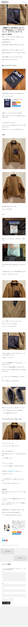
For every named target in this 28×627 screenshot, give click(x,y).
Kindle (14, 102)
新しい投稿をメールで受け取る (8, 593)
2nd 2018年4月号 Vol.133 (17, 99)
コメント (3, 564)
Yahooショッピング (17, 105)
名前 (3, 576)
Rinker (17, 100)
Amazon (19, 102)
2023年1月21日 (5, 545)
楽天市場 (14, 104)
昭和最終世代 (5, 2)
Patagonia (17, 545)
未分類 (12, 545)
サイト (3, 586)
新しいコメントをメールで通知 (8, 591)
